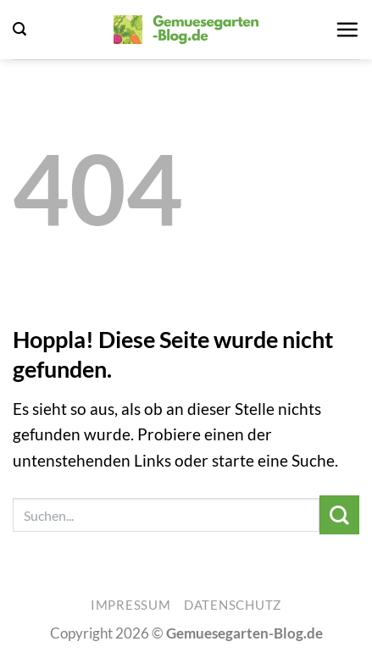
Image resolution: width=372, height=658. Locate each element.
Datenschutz (232, 605)
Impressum (131, 605)
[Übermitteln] (339, 515)
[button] (19, 29)
